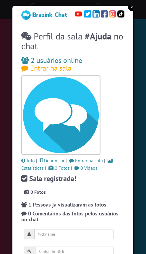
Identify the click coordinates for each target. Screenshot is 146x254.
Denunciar (52, 160)
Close (132, 6)
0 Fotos (59, 168)
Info (28, 160)
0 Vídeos (86, 168)
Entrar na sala (46, 68)
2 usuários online (51, 60)
